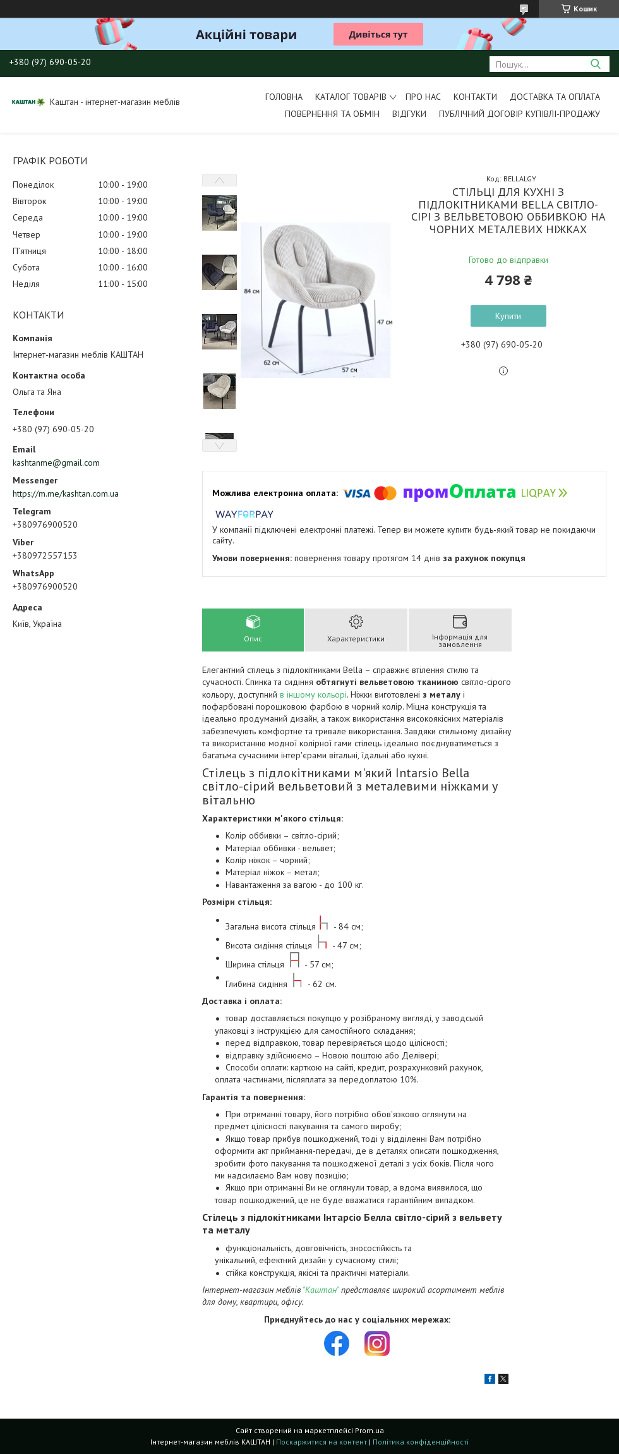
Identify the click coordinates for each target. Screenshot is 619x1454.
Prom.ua (369, 1430)
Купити (508, 316)
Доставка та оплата (555, 96)
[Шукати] (595, 64)
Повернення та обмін (332, 113)
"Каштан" (321, 1289)
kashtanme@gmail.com (56, 462)
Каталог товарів (351, 96)
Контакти (475, 96)
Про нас (423, 96)
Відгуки (409, 113)
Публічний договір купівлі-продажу (519, 113)
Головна (284, 96)
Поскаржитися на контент (321, 1441)
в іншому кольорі (313, 694)
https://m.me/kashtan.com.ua (66, 493)
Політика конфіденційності (421, 1441)
